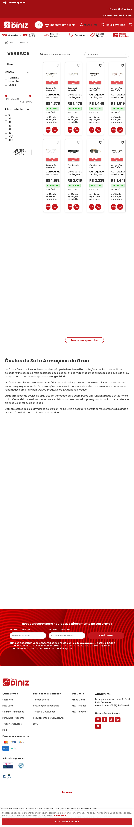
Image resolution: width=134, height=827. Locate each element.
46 (10, 117)
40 (10, 131)
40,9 (10, 138)
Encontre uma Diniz (64, 24)
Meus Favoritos (117, 24)
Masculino (14, 79)
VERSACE (23, 41)
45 (10, 120)
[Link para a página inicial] (10, 41)
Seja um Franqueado (14, 2)
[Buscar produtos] (41, 24)
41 (9, 128)
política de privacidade (80, 642)
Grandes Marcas (101, 33)
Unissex (12, 83)
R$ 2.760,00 (25, 99)
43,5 (10, 135)
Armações (14, 33)
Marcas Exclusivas (125, 33)
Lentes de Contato (56, 33)
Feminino (13, 76)
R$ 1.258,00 (12, 97)
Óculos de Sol (34, 33)
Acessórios (82, 33)
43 (9, 124)
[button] (117, 15)
